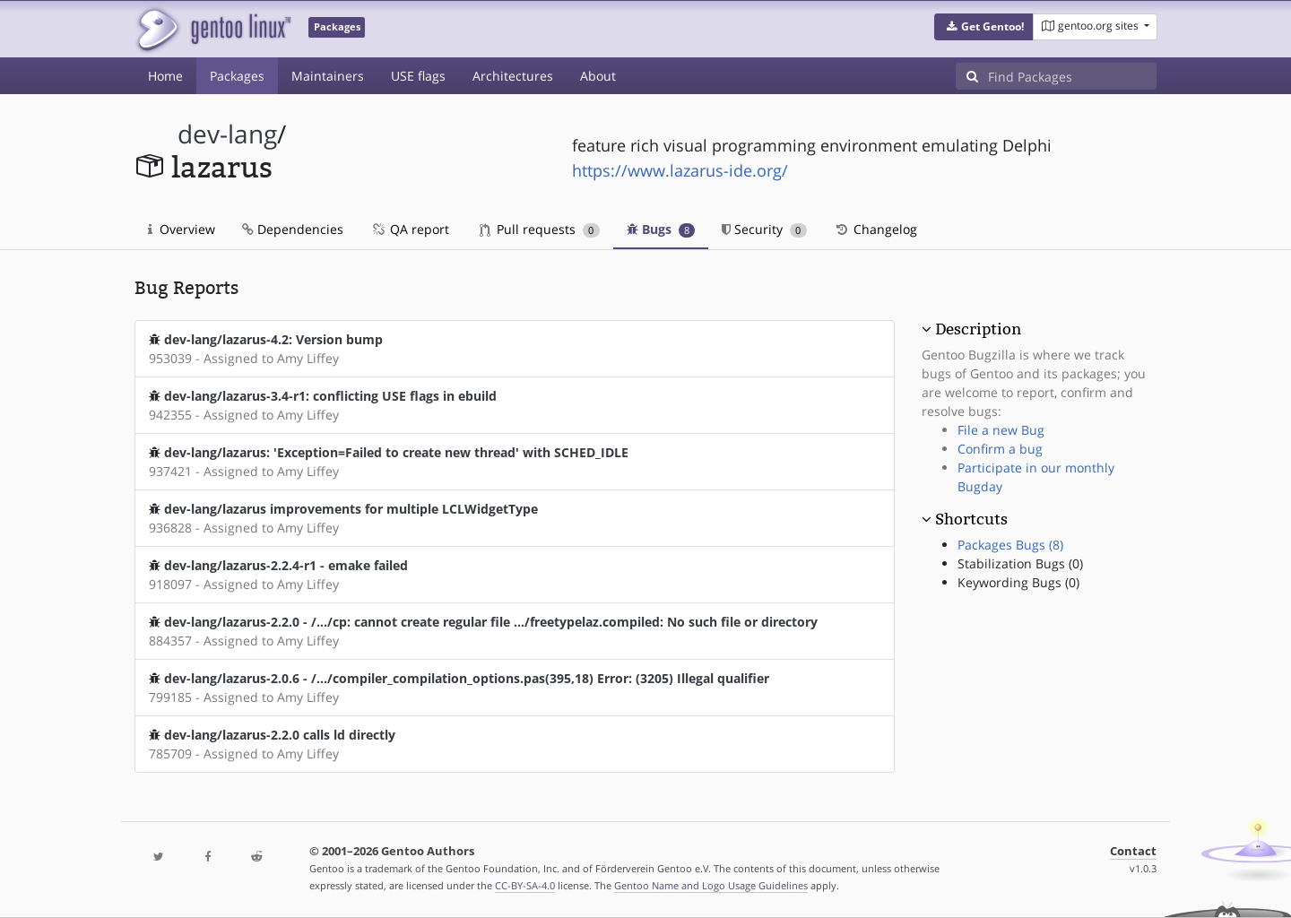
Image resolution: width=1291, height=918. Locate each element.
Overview (181, 229)
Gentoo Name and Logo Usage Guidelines (711, 885)
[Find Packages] (1072, 76)
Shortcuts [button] (971, 519)
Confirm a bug (1000, 448)
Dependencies (292, 229)
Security (764, 229)
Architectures (512, 75)
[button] (984, 26)
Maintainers (327, 75)
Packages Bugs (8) (1010, 544)
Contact (1133, 851)
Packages (237, 75)
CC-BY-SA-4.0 (525, 885)
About (598, 75)
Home (165, 75)
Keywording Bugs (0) (1018, 582)
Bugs (661, 229)
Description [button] (978, 329)
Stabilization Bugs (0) (1020, 563)
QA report (409, 229)
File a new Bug (1000, 429)
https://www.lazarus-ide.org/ (680, 170)
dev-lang (227, 134)
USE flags (418, 75)
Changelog (875, 229)
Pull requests (540, 229)
